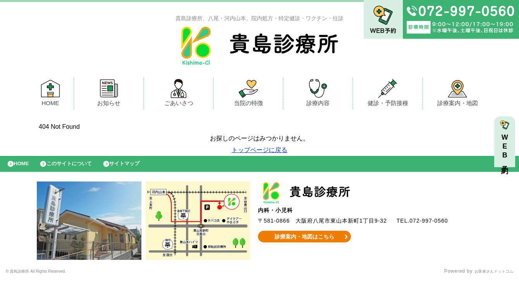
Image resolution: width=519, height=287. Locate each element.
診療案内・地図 (457, 94)
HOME (50, 94)
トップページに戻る (259, 152)
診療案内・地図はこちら (305, 242)
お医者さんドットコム (488, 277)
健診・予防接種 (388, 94)
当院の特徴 (248, 94)
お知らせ (108, 94)
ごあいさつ (178, 94)
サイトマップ (141, 167)
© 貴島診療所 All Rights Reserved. (47, 277)
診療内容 (318, 94)
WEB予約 (506, 152)
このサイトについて (79, 167)
